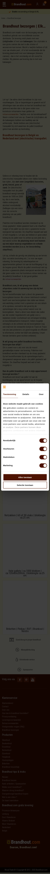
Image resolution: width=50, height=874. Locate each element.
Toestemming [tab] (9, 394)
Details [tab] (25, 394)
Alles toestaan (25, 477)
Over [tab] (41, 394)
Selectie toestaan (25, 485)
